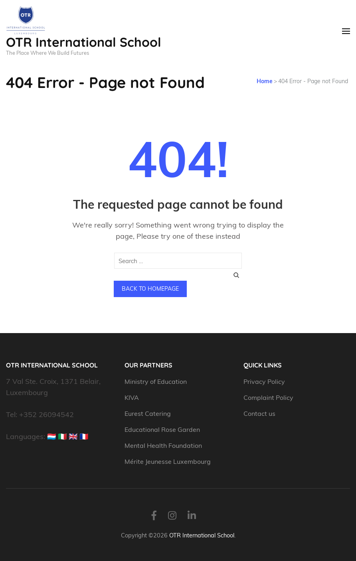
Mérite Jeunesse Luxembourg (168, 461)
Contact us (259, 413)
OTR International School (83, 42)
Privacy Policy (264, 381)
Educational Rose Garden (162, 429)
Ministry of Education (156, 381)
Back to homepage (150, 288)
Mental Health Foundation (163, 445)
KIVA (132, 397)
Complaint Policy (268, 397)
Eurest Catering (148, 413)
